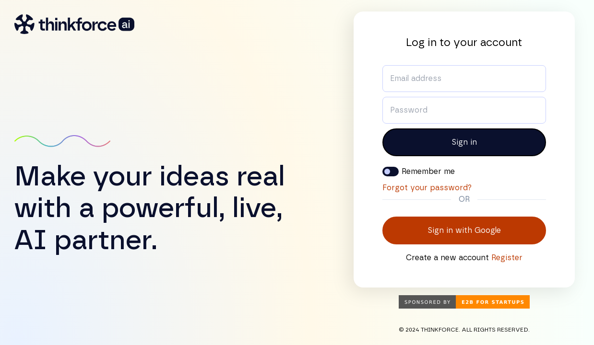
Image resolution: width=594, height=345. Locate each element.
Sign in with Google (464, 230)
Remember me (428, 171)
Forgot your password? (427, 188)
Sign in (464, 142)
